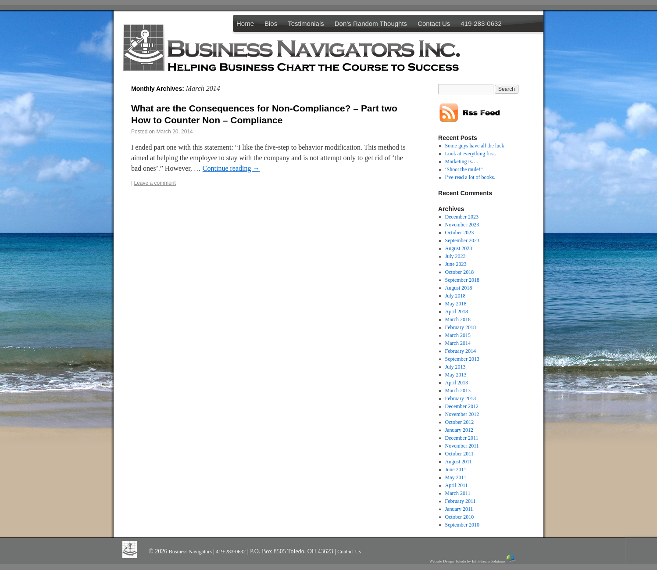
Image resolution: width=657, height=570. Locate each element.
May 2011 (456, 477)
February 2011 (460, 501)
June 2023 (456, 264)
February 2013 (460, 398)
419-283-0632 (481, 23)
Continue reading (231, 168)
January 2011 (459, 509)
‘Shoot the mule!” (464, 169)
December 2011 (461, 438)
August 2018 (458, 288)
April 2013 (456, 383)
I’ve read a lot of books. (470, 177)
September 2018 (462, 280)
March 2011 (458, 493)
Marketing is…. (461, 161)
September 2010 (462, 525)
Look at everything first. (470, 154)
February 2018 (460, 327)
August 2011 (458, 462)
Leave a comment (154, 183)
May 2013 (456, 375)
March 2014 (458, 343)
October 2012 (459, 422)
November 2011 (462, 446)
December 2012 (461, 406)
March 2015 (458, 335)
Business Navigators (191, 551)
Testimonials (306, 23)
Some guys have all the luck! (475, 146)
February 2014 (460, 351)
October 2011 (459, 454)
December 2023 (461, 217)
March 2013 (458, 390)
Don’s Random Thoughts (371, 23)
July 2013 (455, 367)
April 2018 (456, 311)
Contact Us (434, 23)
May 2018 (456, 304)
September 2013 (462, 359)
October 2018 (459, 272)
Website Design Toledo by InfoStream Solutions (473, 558)
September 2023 (462, 240)
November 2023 (462, 225)
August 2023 (458, 248)
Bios (270, 23)
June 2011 (456, 469)
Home (245, 23)
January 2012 (459, 430)
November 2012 (462, 414)
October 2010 (459, 517)
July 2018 (455, 296)
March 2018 (458, 319)
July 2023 (455, 256)
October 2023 (459, 232)
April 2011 (456, 485)
